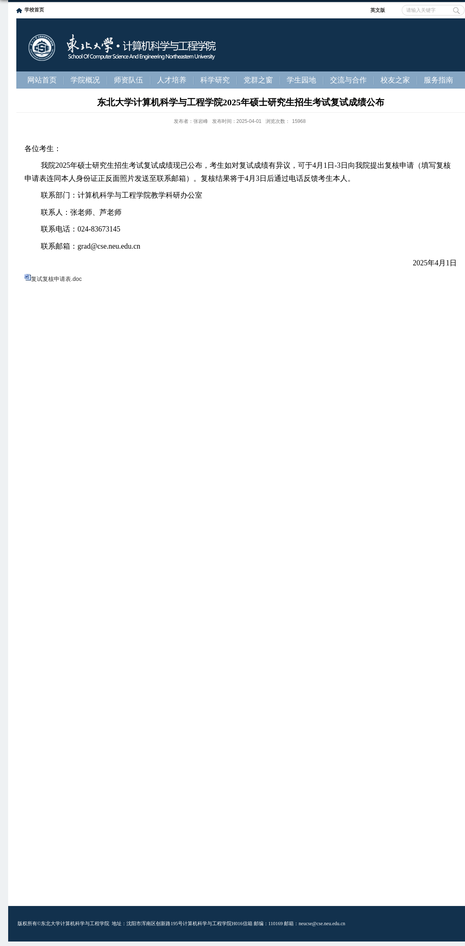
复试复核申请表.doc (56, 279)
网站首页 (42, 80)
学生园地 (301, 80)
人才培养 (171, 80)
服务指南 (438, 80)
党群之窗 (258, 80)
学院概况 (85, 80)
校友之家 (395, 80)
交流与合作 (348, 80)
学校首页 (34, 10)
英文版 (377, 10)
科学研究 (215, 80)
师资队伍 (128, 80)
